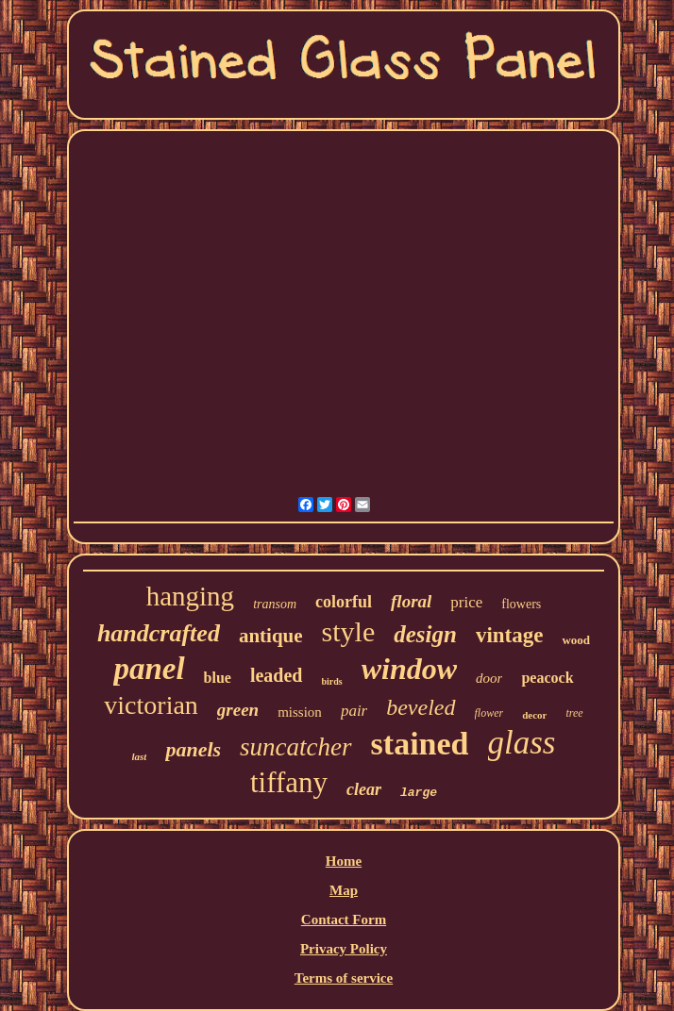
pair (354, 711)
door (489, 678)
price (466, 602)
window (409, 669)
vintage (510, 635)
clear (363, 789)
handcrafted (158, 633)
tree (573, 713)
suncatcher (295, 747)
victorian (151, 705)
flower (489, 713)
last (139, 756)
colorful (343, 601)
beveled (420, 707)
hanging (190, 596)
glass (522, 742)
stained (420, 743)
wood (576, 640)
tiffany (289, 782)
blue (217, 678)
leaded (276, 675)
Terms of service (344, 978)
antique (271, 635)
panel (148, 669)
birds (332, 681)
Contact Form (343, 919)
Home (344, 861)
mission (300, 712)
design (425, 634)
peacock (547, 678)
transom (274, 604)
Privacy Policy (343, 948)
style (349, 631)
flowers (521, 604)
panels (193, 749)
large (418, 793)
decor (534, 715)
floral (411, 601)
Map (343, 890)
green (238, 710)
